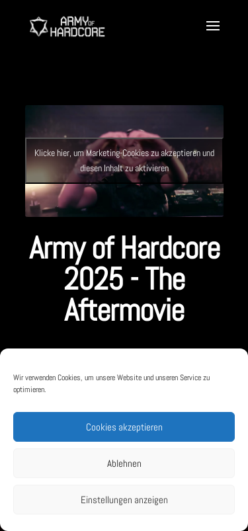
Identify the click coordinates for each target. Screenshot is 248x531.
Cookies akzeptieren (124, 427)
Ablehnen (124, 463)
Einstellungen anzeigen (124, 499)
